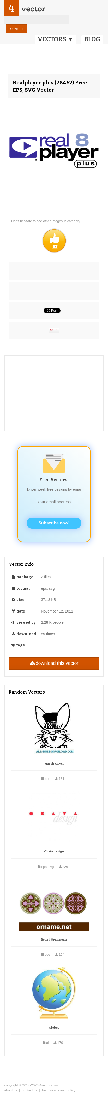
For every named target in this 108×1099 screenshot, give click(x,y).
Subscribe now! (53, 523)
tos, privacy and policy (58, 1090)
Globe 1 (54, 1027)
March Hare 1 (54, 763)
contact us (29, 1090)
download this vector (53, 663)
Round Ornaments (54, 939)
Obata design (54, 851)
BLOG (92, 39)
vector (33, 8)
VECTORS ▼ (56, 39)
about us (10, 1090)
